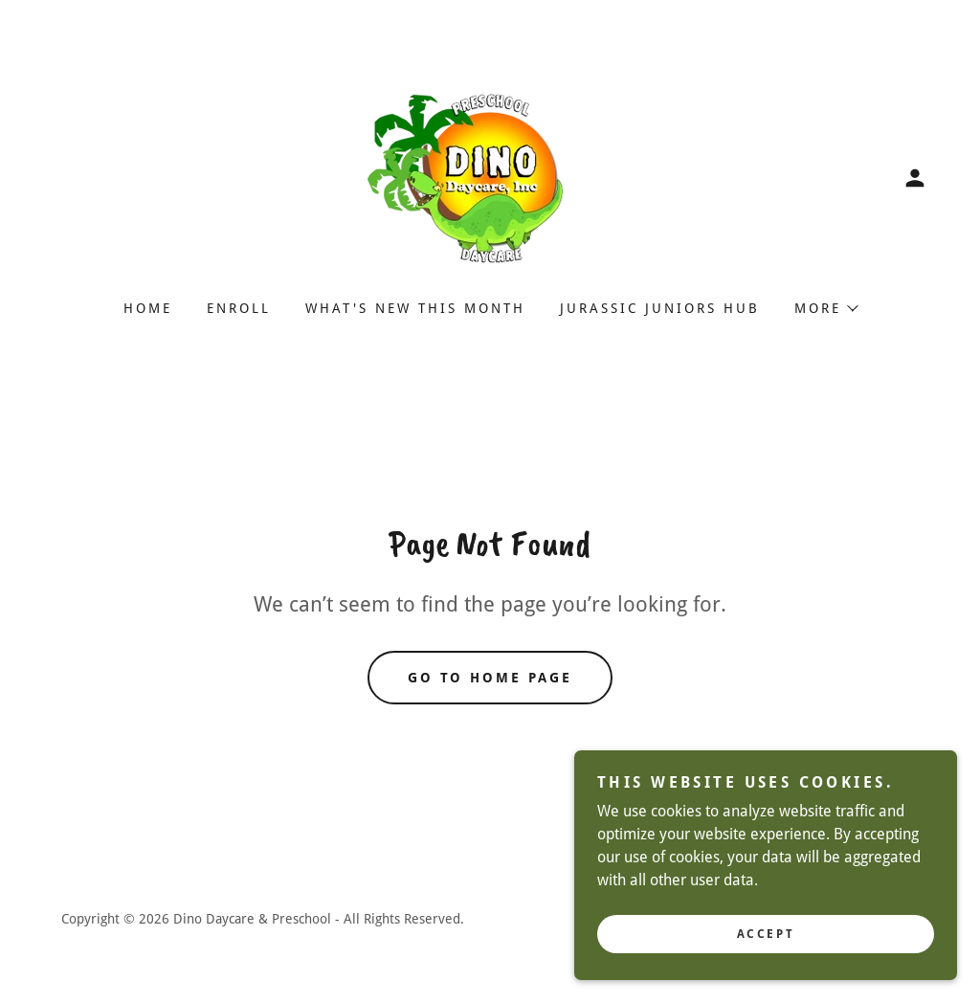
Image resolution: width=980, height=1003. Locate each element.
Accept (765, 947)
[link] (490, 176)
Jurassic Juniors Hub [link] (660, 308)
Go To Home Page (490, 677)
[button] (915, 178)
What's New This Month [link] (415, 308)
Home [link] (147, 308)
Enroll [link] (239, 308)
